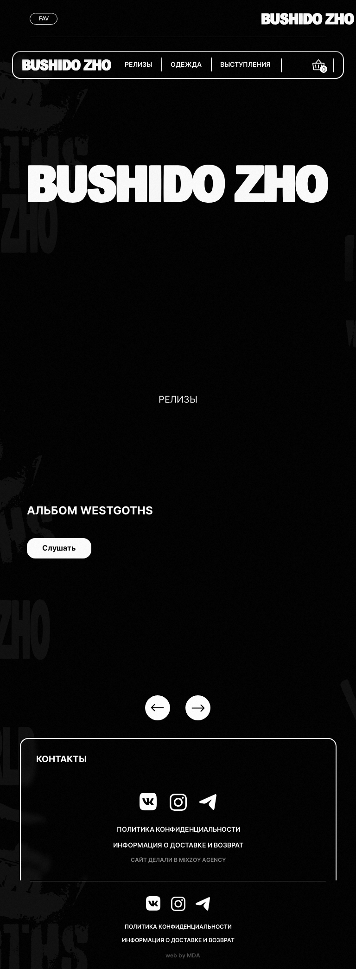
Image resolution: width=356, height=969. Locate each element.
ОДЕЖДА (186, 64)
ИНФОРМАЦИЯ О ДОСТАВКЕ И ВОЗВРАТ (178, 845)
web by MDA (182, 955)
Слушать (52, 548)
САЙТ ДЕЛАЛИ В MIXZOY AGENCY (178, 859)
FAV (44, 18)
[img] (66, 65)
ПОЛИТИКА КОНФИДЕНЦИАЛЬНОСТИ (178, 829)
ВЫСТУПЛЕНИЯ (245, 64)
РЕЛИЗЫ (138, 64)
